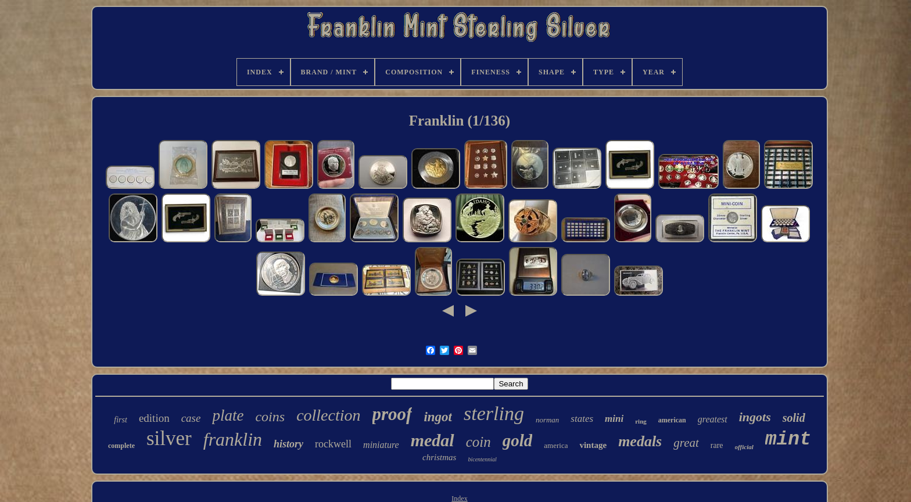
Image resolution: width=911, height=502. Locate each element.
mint (788, 439)
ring (641, 421)
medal (432, 440)
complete (121, 446)
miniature (381, 445)
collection (328, 415)
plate (227, 415)
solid (794, 417)
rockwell (333, 444)
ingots (755, 417)
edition (154, 418)
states (582, 418)
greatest (712, 419)
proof (392, 414)
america (556, 445)
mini (614, 418)
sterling (494, 413)
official (744, 446)
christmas (439, 457)
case (191, 418)
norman (547, 419)
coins (270, 416)
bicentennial (482, 459)
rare (717, 445)
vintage (593, 445)
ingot (438, 417)
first (120, 419)
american (672, 420)
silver (169, 438)
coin (478, 442)
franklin (232, 439)
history (288, 444)
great (686, 443)
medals (640, 441)
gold (518, 440)
